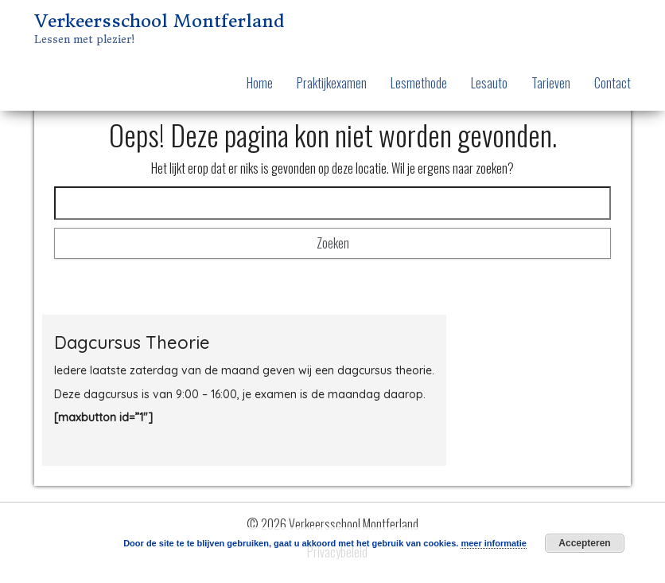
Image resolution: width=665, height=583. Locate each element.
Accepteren (584, 543)
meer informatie (494, 543)
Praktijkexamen (332, 82)
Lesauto (489, 82)
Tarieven (550, 82)
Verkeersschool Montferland (159, 21)
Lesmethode (419, 82)
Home (260, 82)
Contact (612, 82)
